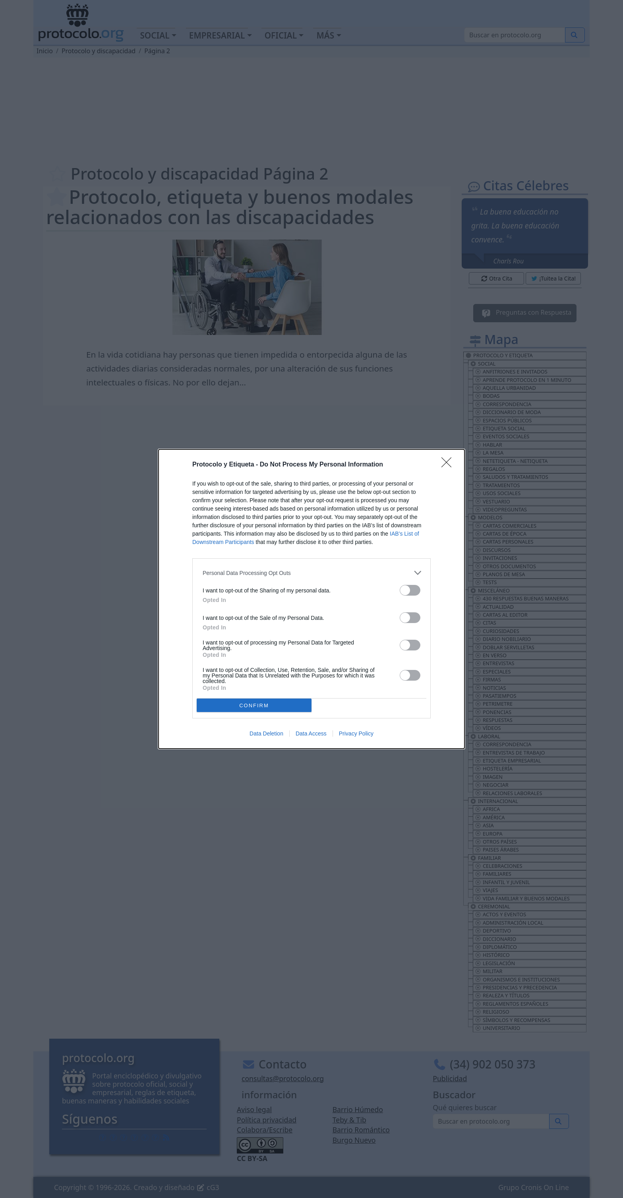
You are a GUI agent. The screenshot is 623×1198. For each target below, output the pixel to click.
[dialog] (311, 599)
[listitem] (311, 573)
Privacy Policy (356, 733)
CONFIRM (254, 705)
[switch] (410, 590)
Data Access (311, 733)
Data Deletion (266, 733)
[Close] (449, 464)
